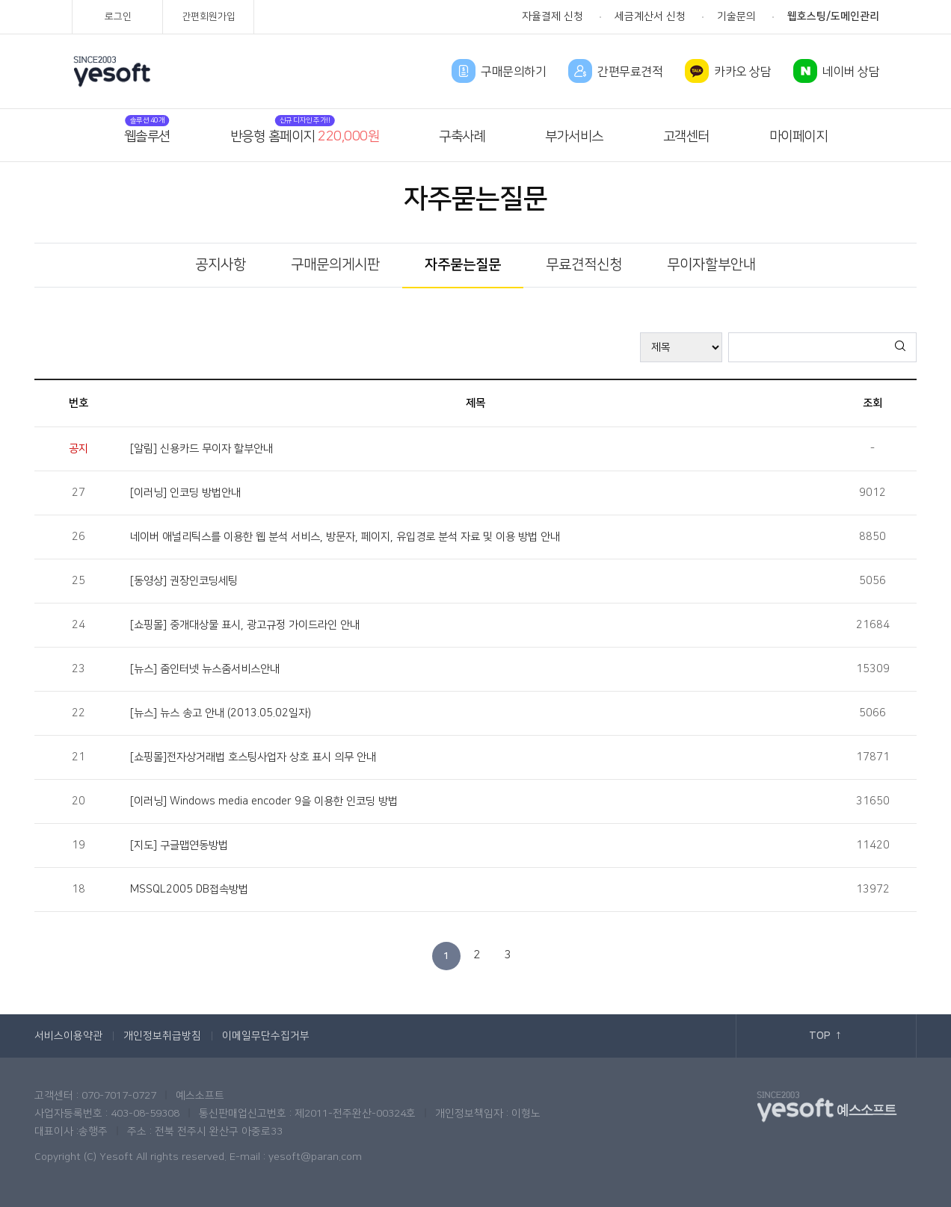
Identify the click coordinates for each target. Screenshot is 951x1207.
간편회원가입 (209, 16)
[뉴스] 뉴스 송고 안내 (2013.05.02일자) (220, 713)
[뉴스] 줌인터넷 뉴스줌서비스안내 (205, 669)
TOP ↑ (826, 1036)
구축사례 (462, 136)
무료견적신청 (584, 265)
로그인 (118, 16)
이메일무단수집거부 (266, 1036)
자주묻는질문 (463, 265)
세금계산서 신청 (650, 16)
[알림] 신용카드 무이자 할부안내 (201, 449)
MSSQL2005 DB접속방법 (189, 890)
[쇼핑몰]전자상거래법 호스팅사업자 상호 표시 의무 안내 (253, 757)
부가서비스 (574, 136)
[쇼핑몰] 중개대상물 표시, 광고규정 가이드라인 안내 (245, 625)
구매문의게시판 (335, 265)
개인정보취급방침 (162, 1036)
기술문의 (736, 16)
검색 (901, 347)
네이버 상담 (850, 71)
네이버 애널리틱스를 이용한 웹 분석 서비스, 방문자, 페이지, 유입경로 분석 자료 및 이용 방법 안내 (345, 537)
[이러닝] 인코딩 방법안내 (185, 493)
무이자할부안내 (711, 265)
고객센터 (686, 136)
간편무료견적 (629, 71)
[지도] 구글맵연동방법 (179, 845)
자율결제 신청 (552, 16)
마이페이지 (798, 136)
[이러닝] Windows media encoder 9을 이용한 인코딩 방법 (264, 801)
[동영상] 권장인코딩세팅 (184, 581)
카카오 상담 (742, 71)
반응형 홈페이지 (305, 136)
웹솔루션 (147, 136)
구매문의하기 (513, 71)
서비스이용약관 (68, 1036)
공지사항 (220, 265)
